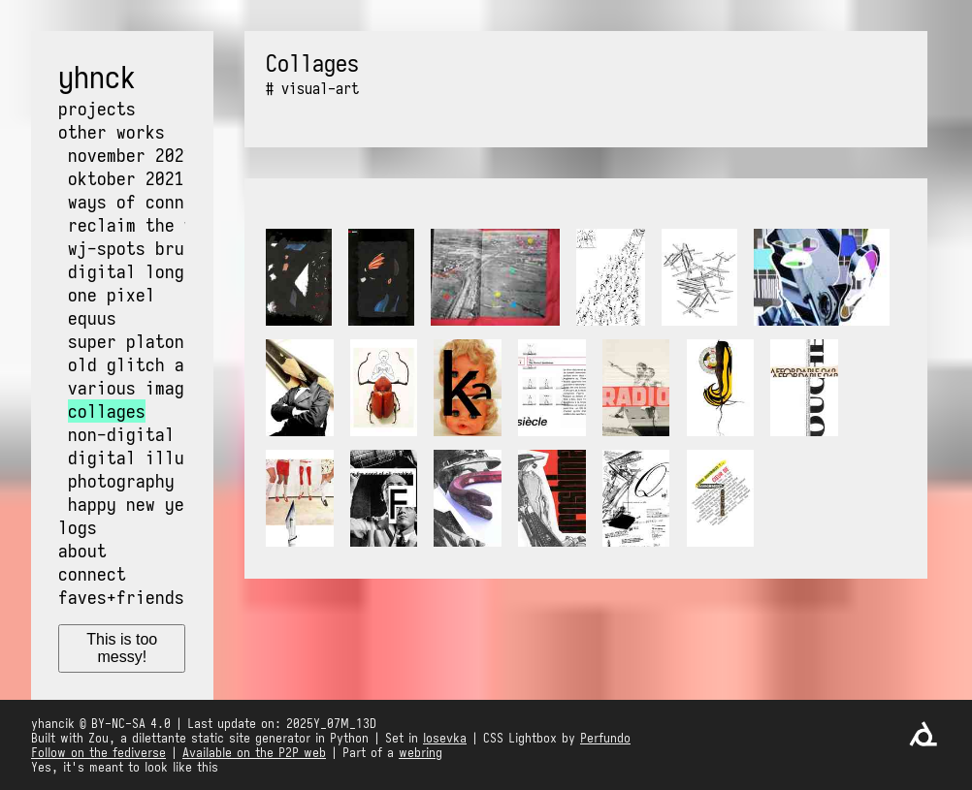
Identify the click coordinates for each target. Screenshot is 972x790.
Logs (77, 527)
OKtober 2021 (126, 178)
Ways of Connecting (155, 201)
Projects (97, 108)
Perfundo (605, 738)
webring (420, 752)
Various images (136, 387)
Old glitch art (136, 364)
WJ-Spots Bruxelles (155, 248)
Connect (92, 573)
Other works (111, 131)
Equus (92, 318)
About (82, 550)
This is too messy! (121, 648)
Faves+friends (121, 597)
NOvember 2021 (131, 155)
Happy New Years (140, 504)
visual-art (320, 88)
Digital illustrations (170, 457)
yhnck (97, 77)
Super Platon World (155, 341)
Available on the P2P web (254, 752)
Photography (121, 480)
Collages (107, 411)
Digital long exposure (170, 271)
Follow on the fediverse (98, 752)
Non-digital (121, 434)
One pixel (111, 294)
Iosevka (445, 738)
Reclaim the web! (145, 225)
